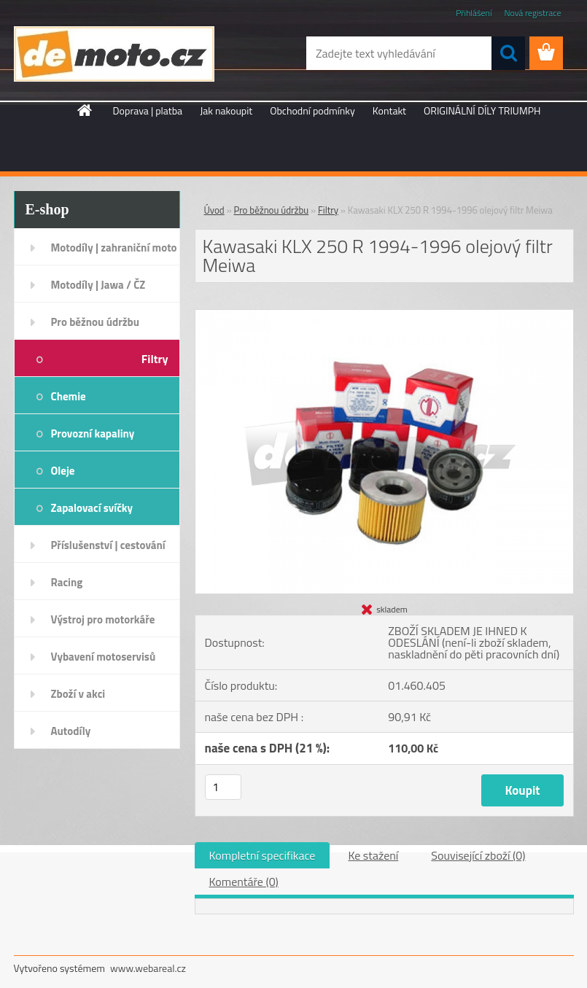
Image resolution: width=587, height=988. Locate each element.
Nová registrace (532, 13)
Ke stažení (373, 855)
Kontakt (389, 110)
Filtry (154, 358)
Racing (67, 582)
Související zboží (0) (478, 855)
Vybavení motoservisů (103, 656)
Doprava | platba (148, 110)
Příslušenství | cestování (108, 545)
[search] (508, 53)
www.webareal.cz (148, 968)
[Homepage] (85, 110)
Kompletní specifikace (262, 855)
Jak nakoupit (226, 110)
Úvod (214, 210)
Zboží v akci (78, 693)
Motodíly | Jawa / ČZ (98, 284)
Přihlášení (473, 13)
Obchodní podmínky (312, 110)
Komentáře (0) (244, 881)
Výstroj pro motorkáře (103, 619)
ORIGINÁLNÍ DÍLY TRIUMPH (482, 110)
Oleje (63, 470)
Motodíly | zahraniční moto (114, 247)
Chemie (68, 396)
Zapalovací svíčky (92, 507)
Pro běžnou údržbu (95, 322)
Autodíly (71, 731)
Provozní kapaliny (93, 433)
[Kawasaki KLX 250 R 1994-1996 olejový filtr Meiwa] (384, 315)
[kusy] (223, 787)
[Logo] (114, 53)
